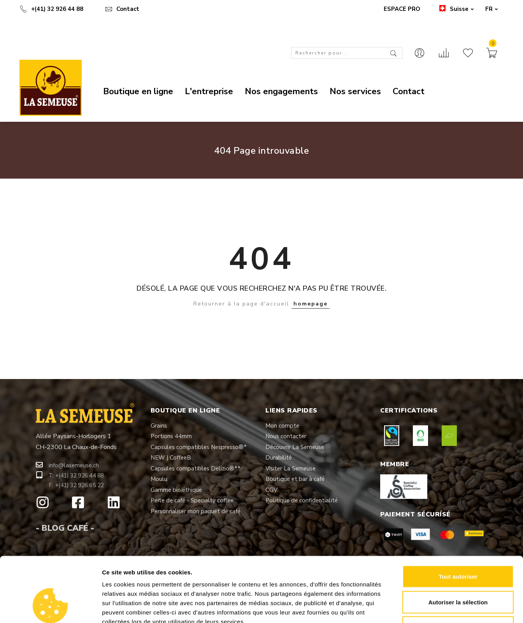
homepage (310, 303)
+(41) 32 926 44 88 (51, 9)
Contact (122, 9)
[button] (74, 466)
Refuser (458, 572)
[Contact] (419, 53)
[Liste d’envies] (467, 53)
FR (491, 9)
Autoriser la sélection (458, 546)
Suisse (456, 9)
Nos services (355, 91)
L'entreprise (209, 91)
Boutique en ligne (138, 91)
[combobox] (346, 53)
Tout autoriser (458, 521)
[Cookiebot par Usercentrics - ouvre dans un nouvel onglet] (50, 608)
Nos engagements (281, 91)
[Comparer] (443, 53)
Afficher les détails (428, 607)
